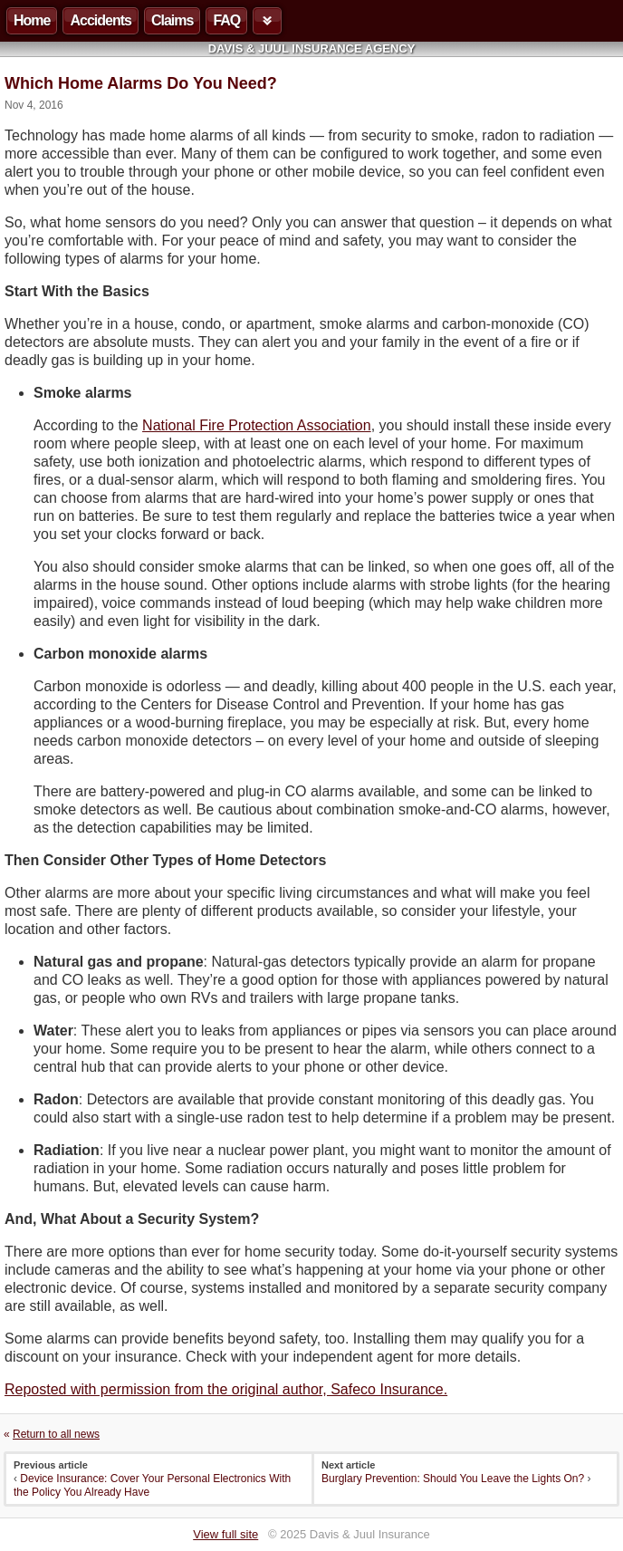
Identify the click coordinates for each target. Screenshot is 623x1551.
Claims (172, 20)
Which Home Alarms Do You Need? (141, 83)
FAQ (226, 20)
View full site (225, 1534)
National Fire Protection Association (256, 425)
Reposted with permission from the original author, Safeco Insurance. (226, 1389)
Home (32, 20)
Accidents (100, 20)
